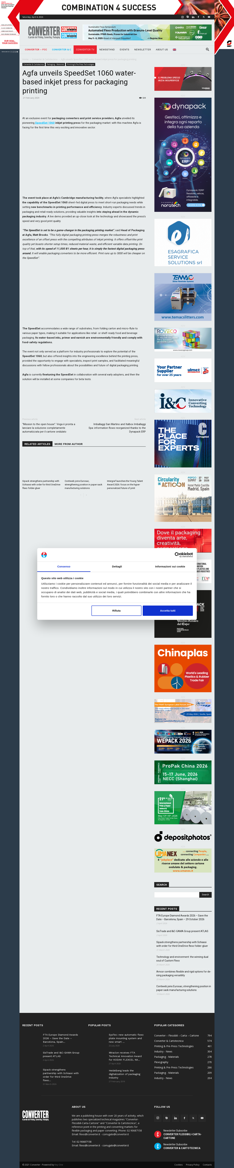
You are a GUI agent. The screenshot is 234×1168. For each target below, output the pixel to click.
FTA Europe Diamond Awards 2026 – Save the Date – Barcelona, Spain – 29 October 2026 (182, 917)
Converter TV (85, 49)
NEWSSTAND (107, 49)
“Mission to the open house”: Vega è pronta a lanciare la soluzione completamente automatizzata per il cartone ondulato (48, 428)
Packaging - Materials (55, 64)
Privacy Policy (192, 1164)
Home (25, 59)
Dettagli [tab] (117, 566)
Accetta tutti (168, 610)
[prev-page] (80, 495)
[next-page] (86, 495)
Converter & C (61, 49)
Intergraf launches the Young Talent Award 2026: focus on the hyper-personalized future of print (125, 484)
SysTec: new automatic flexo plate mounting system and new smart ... (126, 1038)
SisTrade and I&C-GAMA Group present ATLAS (182, 931)
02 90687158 (84, 1141)
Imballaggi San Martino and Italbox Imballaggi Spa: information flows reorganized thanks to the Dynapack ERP (117, 428)
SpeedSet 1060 (44, 122)
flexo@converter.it (89, 1145)
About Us (162, 49)
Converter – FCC (36, 49)
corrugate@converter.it (115, 1145)
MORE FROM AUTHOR (69, 444)
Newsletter (142, 49)
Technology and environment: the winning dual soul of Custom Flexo (182, 958)
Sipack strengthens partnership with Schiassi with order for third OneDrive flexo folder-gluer (41, 484)
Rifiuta (116, 610)
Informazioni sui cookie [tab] (170, 566)
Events (124, 49)
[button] (207, 50)
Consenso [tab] (63, 566)
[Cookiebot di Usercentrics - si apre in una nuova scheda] (177, 554)
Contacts (207, 1164)
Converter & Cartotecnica (44, 59)
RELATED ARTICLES (37, 444)
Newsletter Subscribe (182, 1134)
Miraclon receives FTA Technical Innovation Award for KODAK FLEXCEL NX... (125, 1056)
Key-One (59, 1164)
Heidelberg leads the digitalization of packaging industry (124, 1074)
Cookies (178, 1164)
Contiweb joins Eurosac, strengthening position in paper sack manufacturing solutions (83, 484)
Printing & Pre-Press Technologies (80, 64)
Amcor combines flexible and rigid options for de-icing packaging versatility (183, 973)
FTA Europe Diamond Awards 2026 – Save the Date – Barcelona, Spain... (60, 1038)
